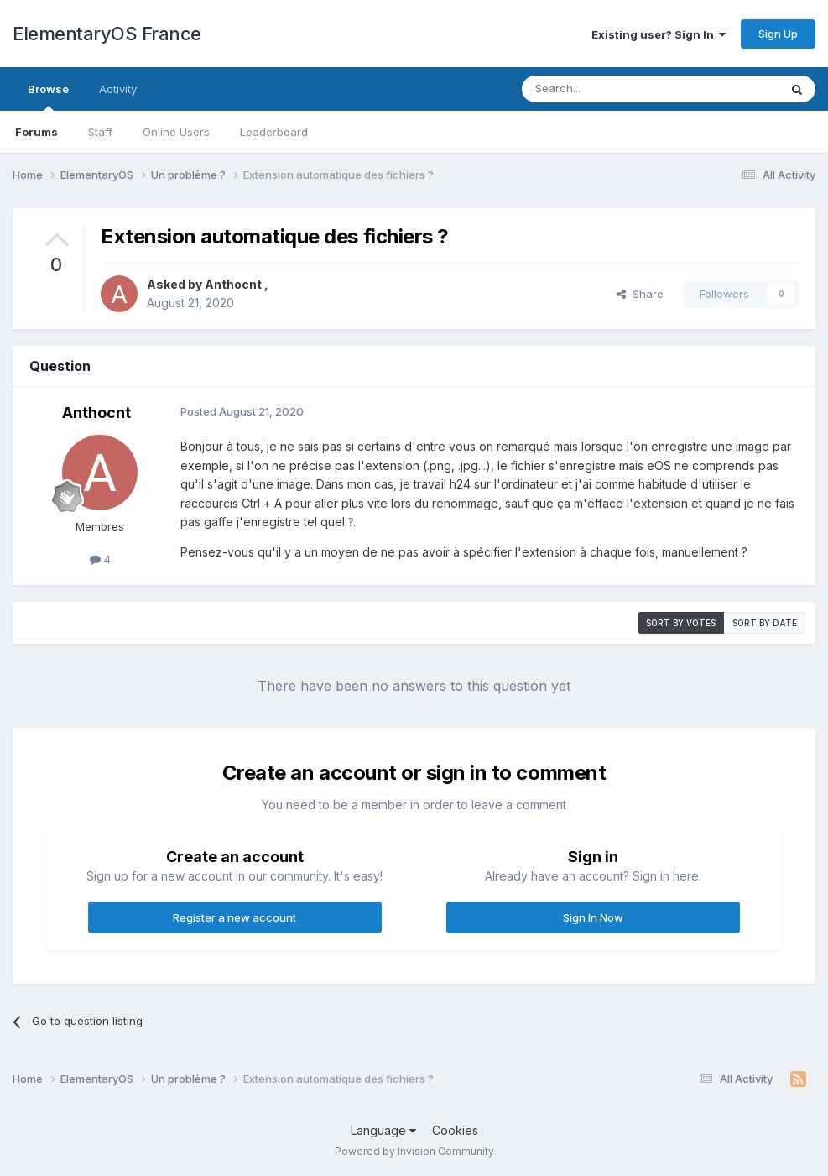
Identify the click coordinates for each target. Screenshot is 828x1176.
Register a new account (234, 917)
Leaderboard (274, 132)
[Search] (607, 89)
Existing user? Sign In (658, 34)
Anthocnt (234, 284)
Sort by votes (681, 623)
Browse (48, 96)
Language (383, 1130)
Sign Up (778, 33)
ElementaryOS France (107, 33)
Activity (118, 89)
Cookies (455, 1130)
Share (640, 294)
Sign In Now (593, 917)
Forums (36, 132)
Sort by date (764, 623)
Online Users (176, 132)
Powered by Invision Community (414, 1151)
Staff (100, 132)
